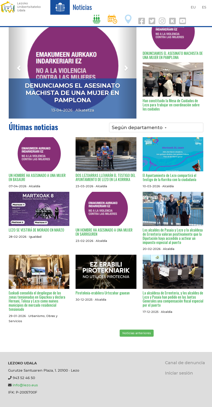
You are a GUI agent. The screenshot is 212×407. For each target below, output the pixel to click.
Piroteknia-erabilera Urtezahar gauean (103, 292)
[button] (18, 67)
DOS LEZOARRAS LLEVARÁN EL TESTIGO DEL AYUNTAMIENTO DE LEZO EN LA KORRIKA (106, 177)
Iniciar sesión (179, 373)
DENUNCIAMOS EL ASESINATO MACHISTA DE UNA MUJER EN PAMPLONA (72, 93)
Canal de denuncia (185, 362)
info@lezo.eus (25, 385)
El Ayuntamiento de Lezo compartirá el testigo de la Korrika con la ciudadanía (169, 177)
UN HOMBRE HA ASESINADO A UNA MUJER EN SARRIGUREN (104, 232)
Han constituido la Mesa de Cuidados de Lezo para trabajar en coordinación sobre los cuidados (171, 105)
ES (204, 7)
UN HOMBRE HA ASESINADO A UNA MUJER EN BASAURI (37, 177)
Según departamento (139, 127)
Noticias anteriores (136, 333)
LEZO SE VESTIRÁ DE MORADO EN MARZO (36, 230)
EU (193, 7)
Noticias (82, 7)
